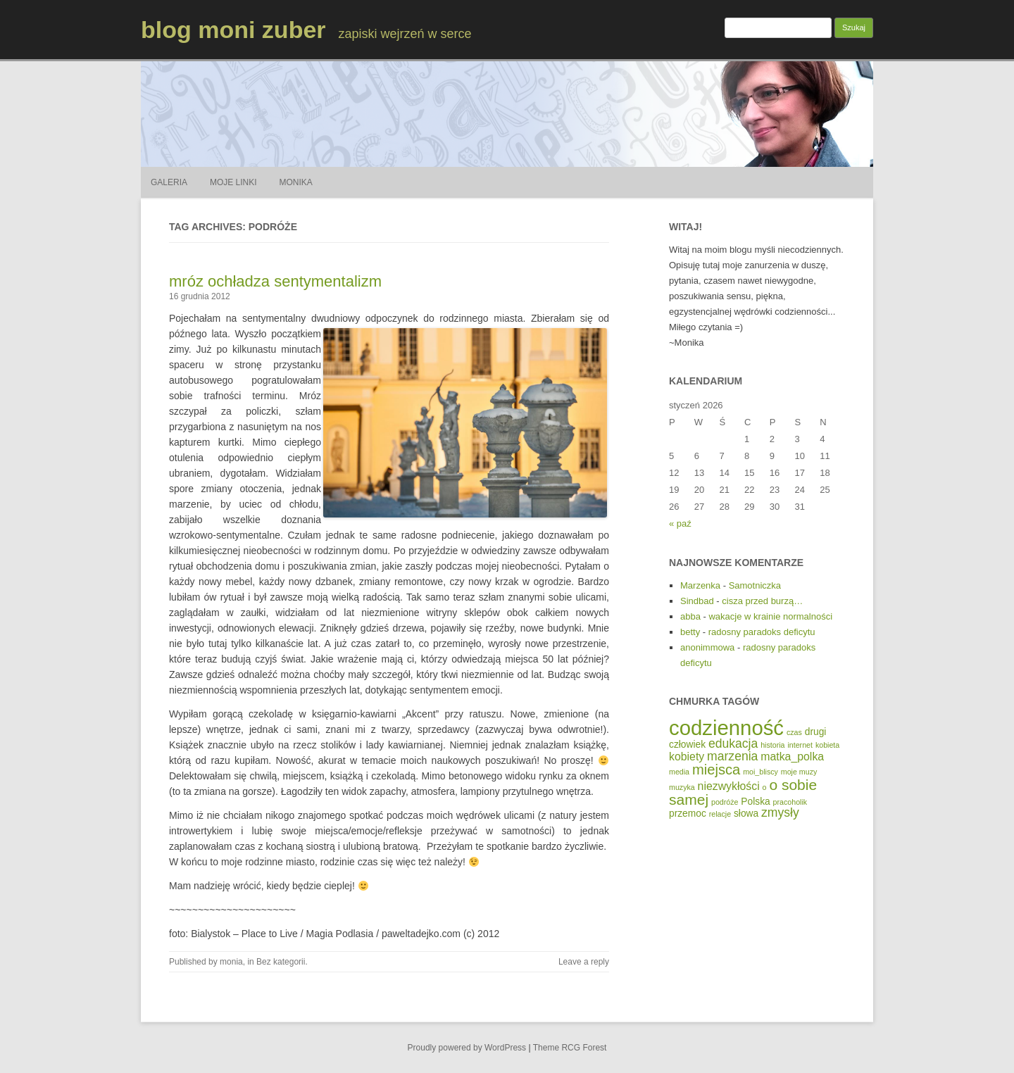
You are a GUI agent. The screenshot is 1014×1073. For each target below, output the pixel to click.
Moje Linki (233, 182)
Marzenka (700, 585)
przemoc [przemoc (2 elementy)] (687, 813)
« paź (680, 523)
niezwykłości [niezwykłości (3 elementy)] (729, 786)
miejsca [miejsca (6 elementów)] (716, 769)
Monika (296, 182)
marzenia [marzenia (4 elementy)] (732, 756)
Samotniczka (755, 585)
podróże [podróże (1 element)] (725, 802)
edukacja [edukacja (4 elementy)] (733, 743)
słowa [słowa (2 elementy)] (746, 813)
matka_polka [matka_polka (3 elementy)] (792, 757)
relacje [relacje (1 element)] (720, 814)
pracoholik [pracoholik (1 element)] (790, 802)
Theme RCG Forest (570, 1048)
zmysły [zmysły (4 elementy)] (780, 812)
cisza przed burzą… (762, 601)
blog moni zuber (233, 29)
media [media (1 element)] (679, 771)
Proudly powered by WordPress (467, 1048)
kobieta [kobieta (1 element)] (827, 745)
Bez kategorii (280, 962)
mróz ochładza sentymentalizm (275, 281)
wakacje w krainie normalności (770, 616)
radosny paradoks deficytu (761, 632)
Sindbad (697, 601)
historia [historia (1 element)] (772, 745)
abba (690, 616)
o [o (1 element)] (765, 787)
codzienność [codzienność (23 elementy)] (726, 727)
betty (690, 632)
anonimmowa (707, 647)
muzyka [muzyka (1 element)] (682, 787)
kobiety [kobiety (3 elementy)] (686, 757)
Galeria (169, 182)
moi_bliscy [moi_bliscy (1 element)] (760, 771)
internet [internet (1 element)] (800, 745)
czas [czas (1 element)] (794, 732)
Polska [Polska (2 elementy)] (755, 801)
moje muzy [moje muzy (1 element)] (799, 771)
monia (231, 962)
